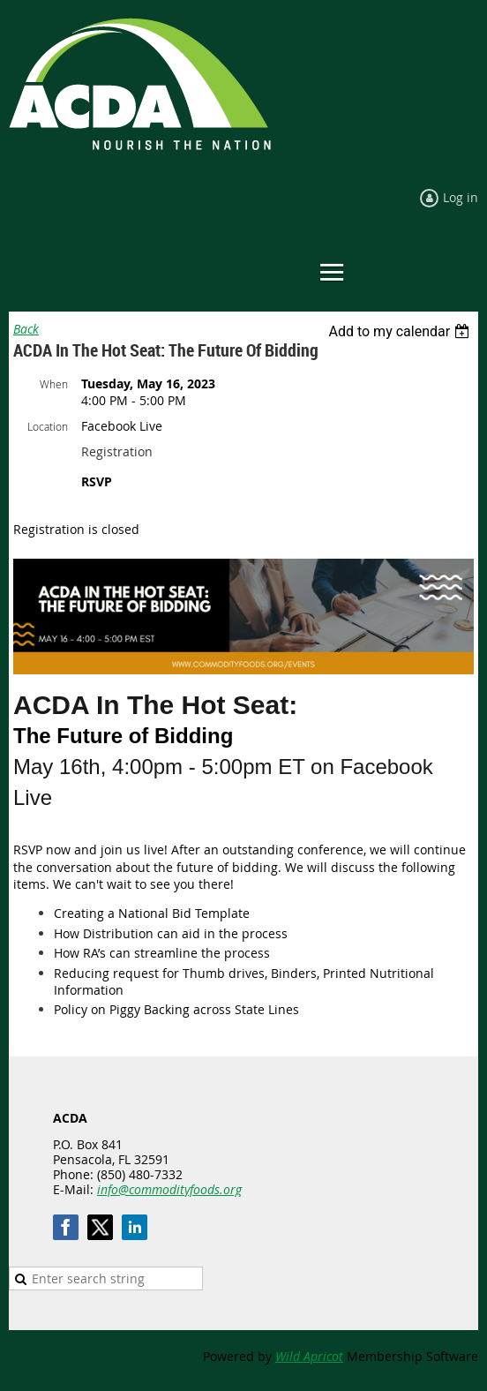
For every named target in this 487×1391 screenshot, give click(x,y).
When (54, 384)
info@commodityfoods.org (169, 1189)
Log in (460, 197)
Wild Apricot (309, 1356)
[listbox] (401, 331)
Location (47, 426)
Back (26, 328)
